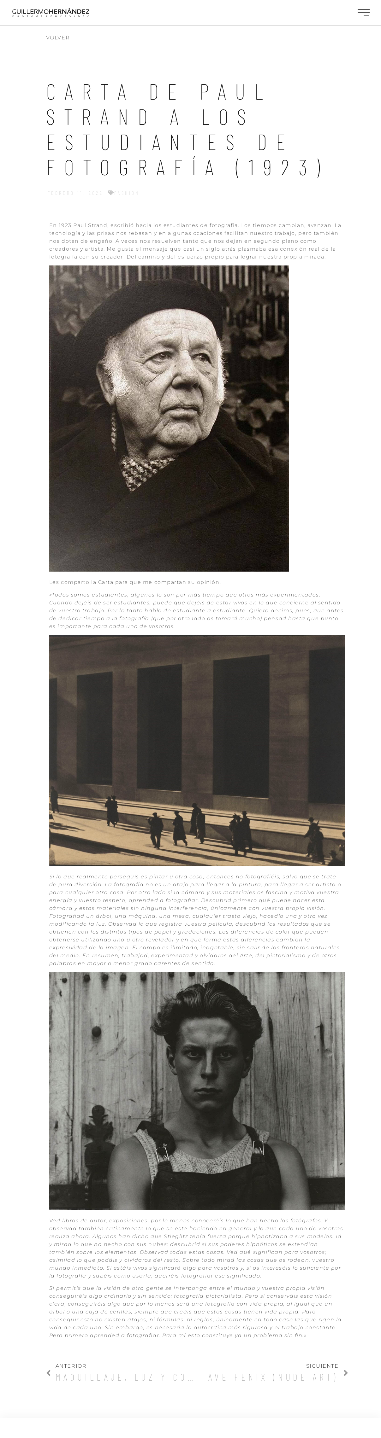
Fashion (127, 193)
